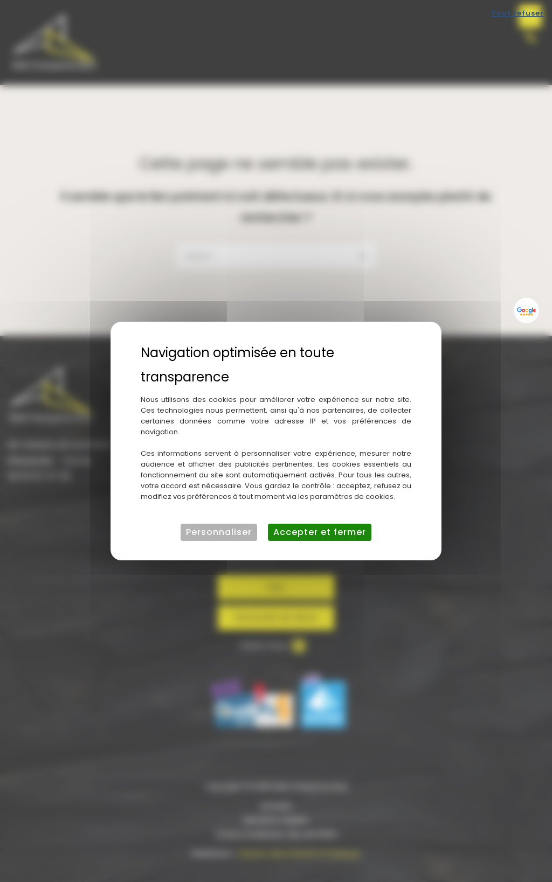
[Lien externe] (526, 310)
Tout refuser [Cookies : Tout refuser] (517, 13)
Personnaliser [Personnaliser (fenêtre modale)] (219, 532)
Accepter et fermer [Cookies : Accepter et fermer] (319, 532)
